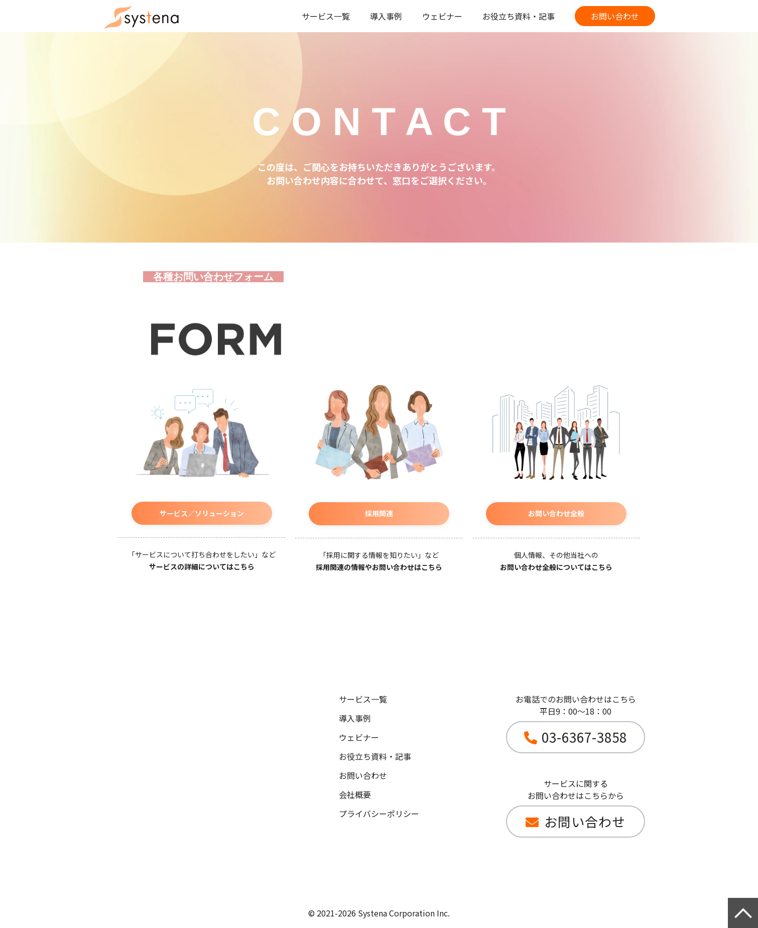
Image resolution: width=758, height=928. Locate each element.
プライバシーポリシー (379, 813)
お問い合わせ (615, 16)
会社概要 (355, 794)
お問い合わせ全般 (556, 513)
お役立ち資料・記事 (518, 16)
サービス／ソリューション (202, 513)
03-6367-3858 (584, 737)
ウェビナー (442, 16)
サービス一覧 (326, 16)
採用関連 (379, 513)
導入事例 (386, 16)
